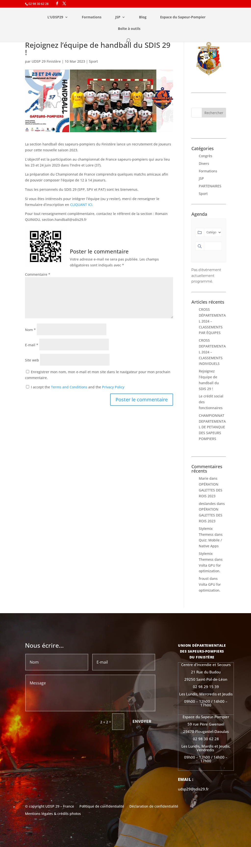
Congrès (205, 156)
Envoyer (142, 721)
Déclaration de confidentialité (153, 807)
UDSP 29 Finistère (46, 61)
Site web (32, 360)
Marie (203, 478)
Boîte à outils (129, 29)
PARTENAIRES (210, 186)
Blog (142, 17)
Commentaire (37, 274)
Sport (93, 61)
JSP (117, 17)
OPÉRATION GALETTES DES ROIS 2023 (210, 490)
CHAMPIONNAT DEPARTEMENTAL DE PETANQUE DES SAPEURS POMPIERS (212, 427)
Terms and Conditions (69, 387)
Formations (91, 17)
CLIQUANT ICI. (81, 204)
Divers (204, 163)
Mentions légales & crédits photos (53, 814)
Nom (30, 329)
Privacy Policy (113, 387)
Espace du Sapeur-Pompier (182, 17)
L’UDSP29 (55, 17)
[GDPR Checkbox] (27, 386)
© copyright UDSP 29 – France (49, 807)
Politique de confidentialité (101, 807)
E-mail (31, 345)
